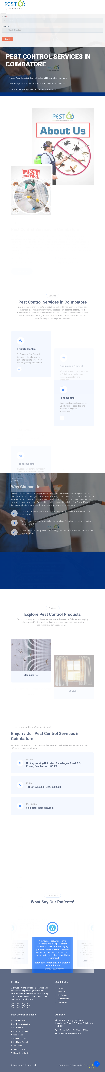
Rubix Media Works (89, 1066)
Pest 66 (16, 1065)
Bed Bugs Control (20, 1042)
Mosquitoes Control (21, 1031)
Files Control (18, 1035)
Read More (20, 400)
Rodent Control (19, 1038)
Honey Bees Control (21, 1053)
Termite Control (19, 1020)
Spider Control (19, 1049)
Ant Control (17, 1045)
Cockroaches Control (21, 1024)
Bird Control (18, 1027)
